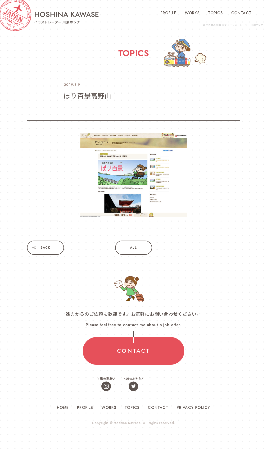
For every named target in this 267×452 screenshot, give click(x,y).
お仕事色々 (161, 384)
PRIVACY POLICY (193, 408)
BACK (45, 247)
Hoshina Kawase (127, 423)
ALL (133, 247)
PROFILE (168, 13)
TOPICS (215, 13)
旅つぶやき (133, 384)
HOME (63, 408)
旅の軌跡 (106, 384)
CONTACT (241, 13)
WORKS (192, 13)
